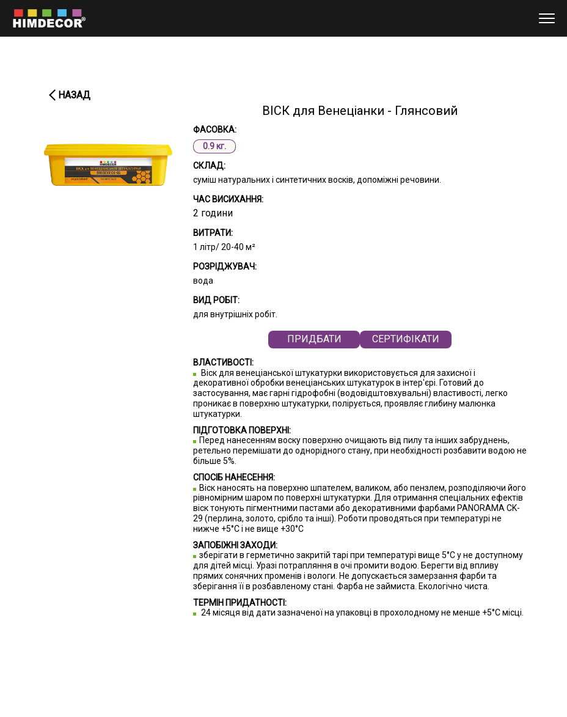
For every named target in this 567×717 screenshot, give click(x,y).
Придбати (314, 339)
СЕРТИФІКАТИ (405, 339)
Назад (74, 95)
